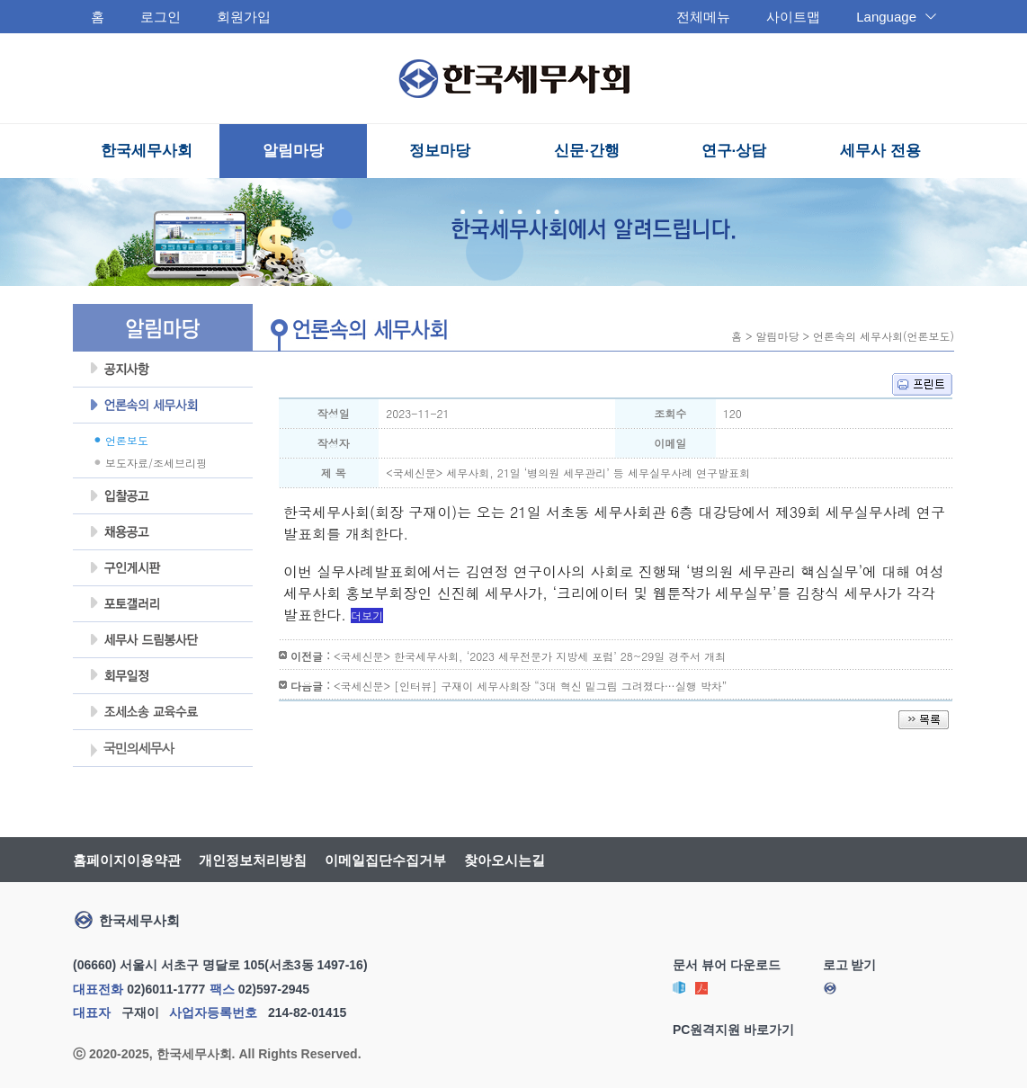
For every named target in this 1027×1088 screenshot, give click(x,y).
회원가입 (244, 16)
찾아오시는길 (504, 860)
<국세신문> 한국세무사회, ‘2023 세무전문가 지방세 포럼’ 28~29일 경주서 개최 (530, 656)
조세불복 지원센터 (163, 712)
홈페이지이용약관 (127, 860)
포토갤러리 (163, 604)
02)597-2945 (273, 989)
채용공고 (163, 532)
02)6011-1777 (166, 989)
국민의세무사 (131, 750)
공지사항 (163, 370)
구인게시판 (163, 568)
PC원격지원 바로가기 (733, 1029)
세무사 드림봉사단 (163, 640)
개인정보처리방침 (253, 860)
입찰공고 (163, 496)
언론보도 (126, 440)
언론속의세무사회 (163, 406)
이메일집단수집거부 (385, 860)
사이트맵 (793, 16)
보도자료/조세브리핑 (156, 462)
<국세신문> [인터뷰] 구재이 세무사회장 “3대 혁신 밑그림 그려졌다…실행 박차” (530, 685)
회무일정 (163, 676)
